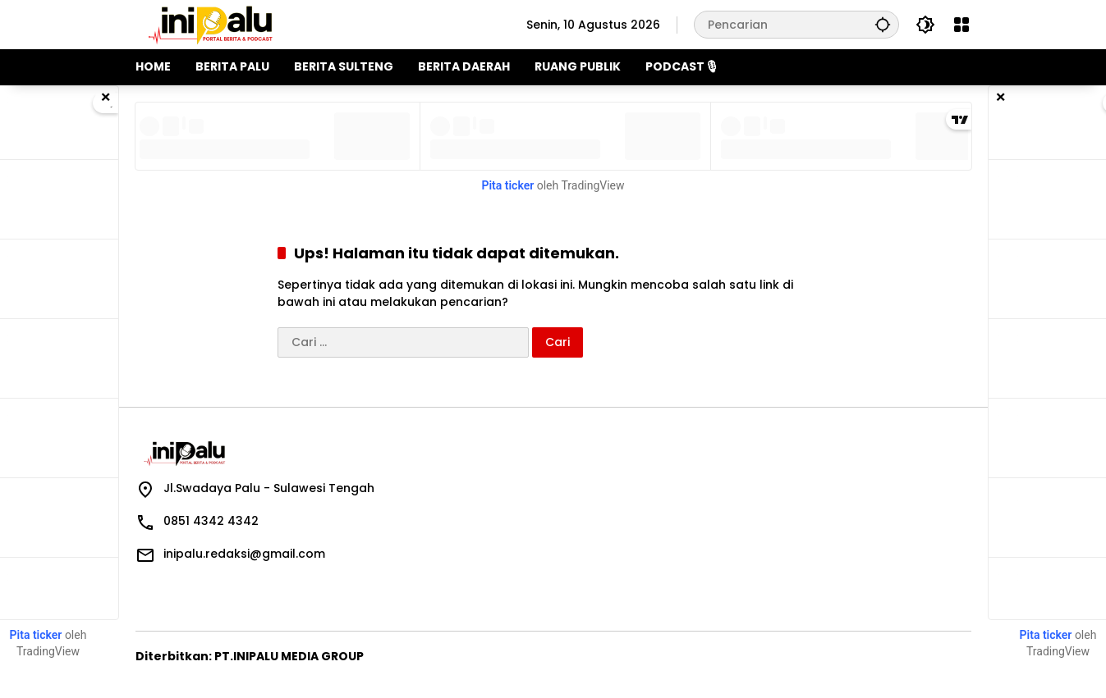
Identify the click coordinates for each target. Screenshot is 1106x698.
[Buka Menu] (961, 24)
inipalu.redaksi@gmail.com (244, 553)
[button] (882, 24)
